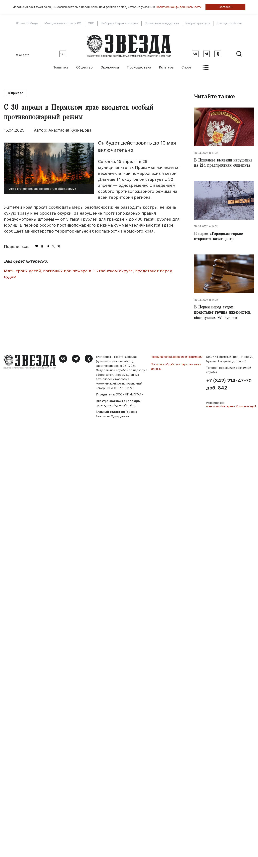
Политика (60, 66)
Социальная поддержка (162, 23)
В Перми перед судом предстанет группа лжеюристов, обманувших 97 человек (221, 321)
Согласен (225, 7)
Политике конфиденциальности (178, 7)
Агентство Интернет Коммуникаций (231, 418)
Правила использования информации (176, 368)
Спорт (187, 66)
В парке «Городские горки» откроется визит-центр (220, 241)
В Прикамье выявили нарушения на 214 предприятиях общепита (216, 165)
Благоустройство (229, 23)
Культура (166, 66)
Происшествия (139, 66)
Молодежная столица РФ (62, 23)
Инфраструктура (197, 23)
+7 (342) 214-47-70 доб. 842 (229, 396)
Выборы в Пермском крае (119, 23)
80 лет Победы (27, 23)
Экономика (110, 66)
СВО (91, 23)
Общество (84, 66)
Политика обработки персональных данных (176, 378)
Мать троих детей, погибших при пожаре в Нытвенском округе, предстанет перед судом (88, 272)
